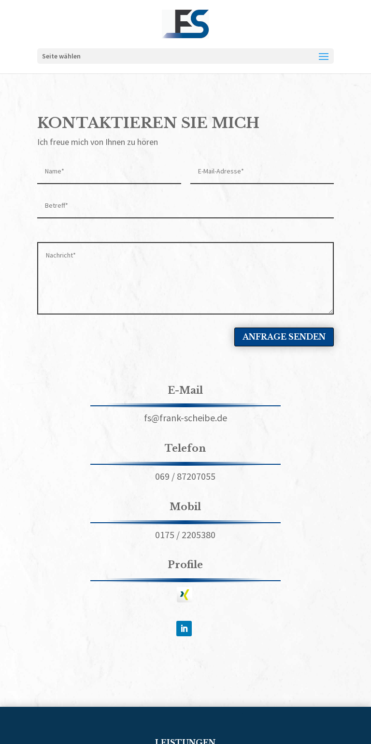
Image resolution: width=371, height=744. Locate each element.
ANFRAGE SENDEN (284, 337)
